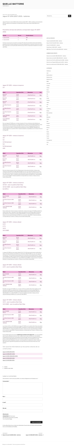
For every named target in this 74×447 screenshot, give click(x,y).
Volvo (48, 142)
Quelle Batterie (13, 4)
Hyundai (48, 100)
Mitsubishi (48, 117)
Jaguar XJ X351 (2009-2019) (9, 358)
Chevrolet (48, 83)
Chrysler (48, 85)
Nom (4, 396)
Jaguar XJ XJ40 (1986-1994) (8, 360)
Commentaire (6, 381)
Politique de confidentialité (7, 444)
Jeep (47, 104)
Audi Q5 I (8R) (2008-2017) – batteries (59, 55)
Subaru (48, 133)
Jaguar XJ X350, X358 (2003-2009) (10, 356)
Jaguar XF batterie (8, 368)
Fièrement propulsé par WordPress (19, 444)
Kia (47, 106)
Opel (47, 121)
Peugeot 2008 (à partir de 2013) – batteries (60, 62)
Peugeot (48, 123)
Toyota (48, 138)
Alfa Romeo (49, 70)
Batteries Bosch (49, 75)
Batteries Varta (49, 77)
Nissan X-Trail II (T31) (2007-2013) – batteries (55, 42)
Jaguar (5, 366)
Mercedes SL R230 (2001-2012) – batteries (60, 64)
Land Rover (49, 108)
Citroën (48, 87)
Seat (47, 129)
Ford (47, 96)
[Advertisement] (22, 57)
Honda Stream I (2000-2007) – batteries (54, 47)
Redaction (14, 14)
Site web (4, 408)
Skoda (48, 131)
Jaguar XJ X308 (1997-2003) (9, 353)
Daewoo (48, 91)
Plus (40, 95)
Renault (48, 127)
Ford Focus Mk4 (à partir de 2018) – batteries (60, 60)
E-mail (4, 402)
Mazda (48, 110)
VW (47, 144)
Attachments (5, 414)
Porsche (48, 125)
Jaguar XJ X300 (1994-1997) (9, 351)
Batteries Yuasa (49, 79)
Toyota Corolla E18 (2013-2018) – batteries (54, 40)
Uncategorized (49, 140)
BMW (48, 81)
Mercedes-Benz (49, 112)
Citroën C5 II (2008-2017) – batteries (53, 45)
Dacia (48, 89)
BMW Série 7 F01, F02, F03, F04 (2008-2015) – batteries (57, 49)
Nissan (48, 119)
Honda (48, 98)
